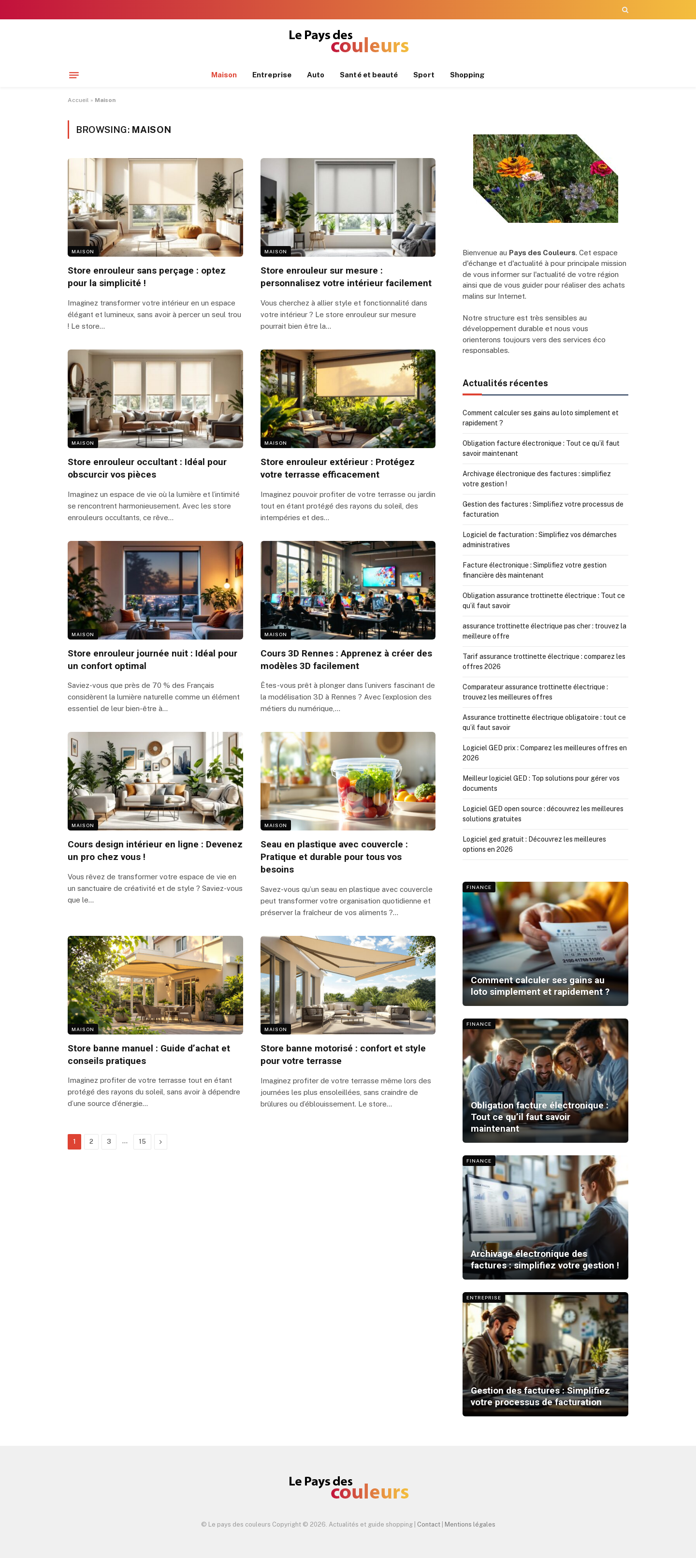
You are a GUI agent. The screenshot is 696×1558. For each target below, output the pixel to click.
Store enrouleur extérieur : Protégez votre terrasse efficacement (338, 468)
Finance (479, 887)
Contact (428, 1524)
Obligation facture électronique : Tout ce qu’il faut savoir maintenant (540, 1117)
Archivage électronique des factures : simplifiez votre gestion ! (545, 1259)
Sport (423, 75)
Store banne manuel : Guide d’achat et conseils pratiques (149, 1054)
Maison (224, 75)
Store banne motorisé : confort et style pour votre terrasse (343, 1054)
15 (142, 1141)
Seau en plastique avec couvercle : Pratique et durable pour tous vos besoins (334, 857)
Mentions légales (470, 1524)
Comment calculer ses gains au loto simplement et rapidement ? (540, 986)
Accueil (78, 100)
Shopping (467, 75)
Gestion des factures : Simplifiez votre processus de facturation (540, 1396)
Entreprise (271, 75)
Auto (315, 75)
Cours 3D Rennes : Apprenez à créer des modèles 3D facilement (346, 659)
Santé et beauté (369, 75)
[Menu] (74, 75)
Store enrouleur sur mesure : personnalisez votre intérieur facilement (346, 277)
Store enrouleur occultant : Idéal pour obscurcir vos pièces (147, 468)
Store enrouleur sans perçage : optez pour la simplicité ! (147, 277)
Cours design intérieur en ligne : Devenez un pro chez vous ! (155, 850)
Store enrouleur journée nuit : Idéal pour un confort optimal (152, 659)
